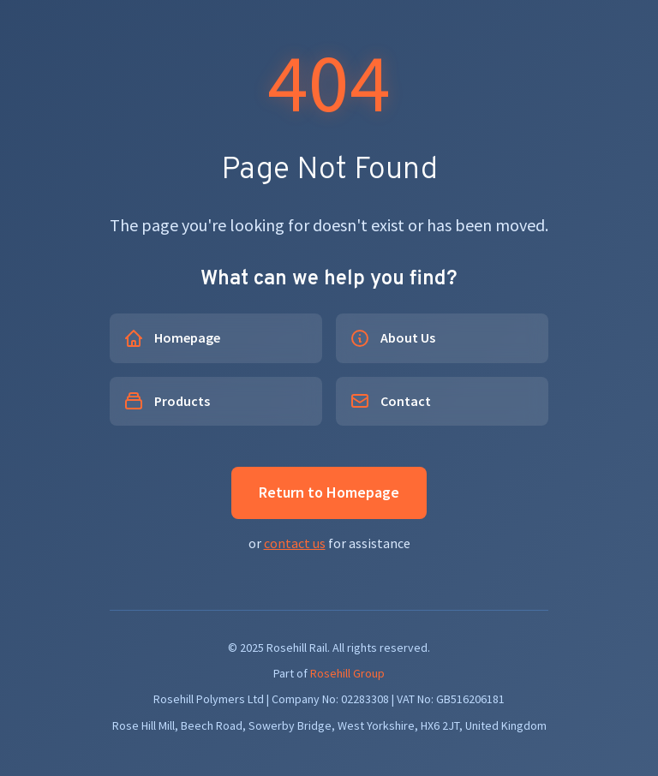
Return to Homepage (329, 492)
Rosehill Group (347, 673)
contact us (295, 543)
